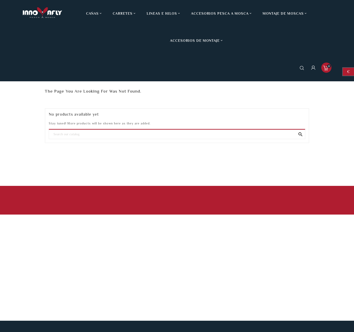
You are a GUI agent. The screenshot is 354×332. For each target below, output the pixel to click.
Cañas (94, 13)
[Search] (177, 134)
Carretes (124, 13)
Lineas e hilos (164, 13)
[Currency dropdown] (348, 72)
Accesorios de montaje (197, 40)
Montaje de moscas (285, 13)
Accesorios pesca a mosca (221, 13)
